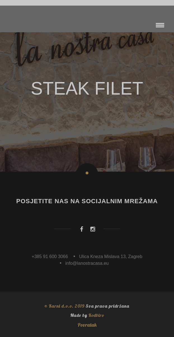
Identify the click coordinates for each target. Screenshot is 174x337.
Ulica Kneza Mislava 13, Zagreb (110, 256)
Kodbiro (96, 315)
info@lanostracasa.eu (87, 263)
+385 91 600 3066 (50, 256)
